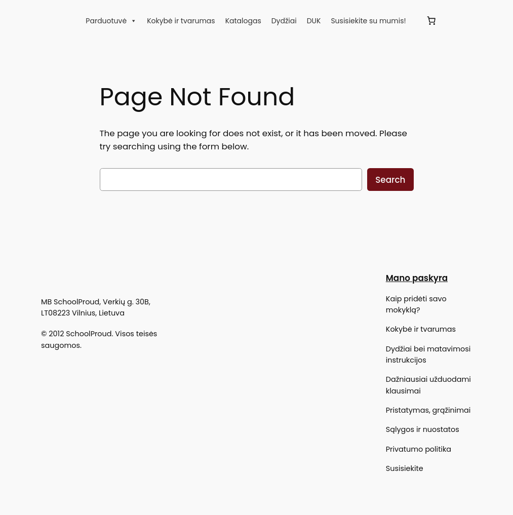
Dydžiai (284, 21)
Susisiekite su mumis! (368, 21)
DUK (314, 21)
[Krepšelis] (431, 20)
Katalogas (243, 21)
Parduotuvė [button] (111, 21)
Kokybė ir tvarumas (181, 21)
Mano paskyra (417, 278)
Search (390, 180)
